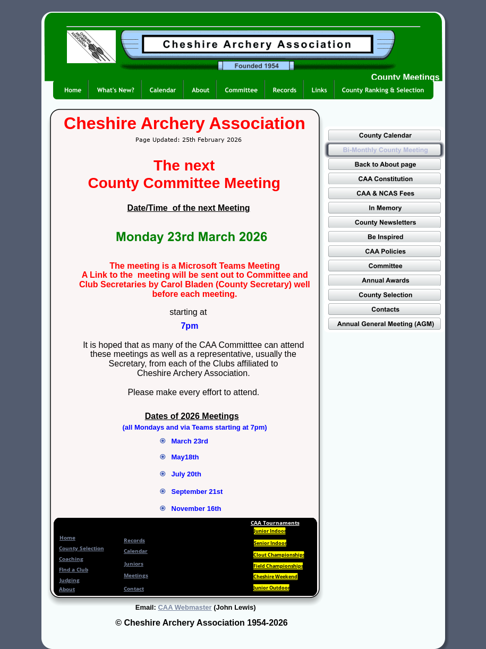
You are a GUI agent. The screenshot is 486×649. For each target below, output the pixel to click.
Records (134, 540)
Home (67, 537)
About (67, 589)
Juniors (133, 563)
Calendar (136, 550)
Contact (134, 588)
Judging (69, 580)
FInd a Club (73, 569)
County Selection (81, 548)
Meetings (136, 575)
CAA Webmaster (184, 607)
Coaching (71, 558)
